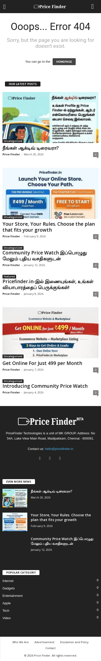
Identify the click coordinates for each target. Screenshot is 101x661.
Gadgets (8, 588)
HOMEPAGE (64, 61)
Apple (6, 603)
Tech (5, 610)
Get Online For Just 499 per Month (42, 363)
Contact (50, 648)
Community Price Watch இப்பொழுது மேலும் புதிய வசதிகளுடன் (44, 255)
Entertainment (12, 596)
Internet (7, 581)
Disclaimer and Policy (74, 642)
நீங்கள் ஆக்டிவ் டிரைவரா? (30, 148)
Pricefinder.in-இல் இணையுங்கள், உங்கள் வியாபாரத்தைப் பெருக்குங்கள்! (47, 284)
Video (6, 618)
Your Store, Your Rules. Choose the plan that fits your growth (48, 227)
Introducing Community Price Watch (45, 386)
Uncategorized (13, 141)
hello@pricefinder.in (59, 449)
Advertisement (44, 642)
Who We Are (20, 642)
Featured (9, 276)
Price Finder (11, 154)
